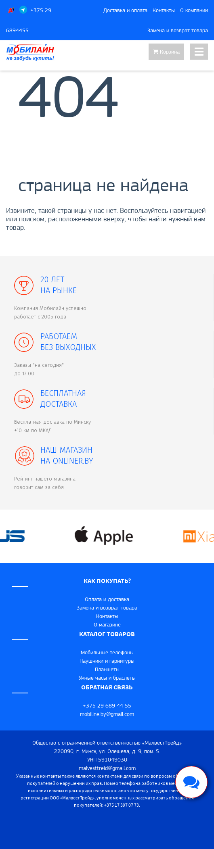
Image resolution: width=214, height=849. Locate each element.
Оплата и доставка (107, 599)
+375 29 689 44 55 (107, 705)
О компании (194, 10)
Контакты (164, 10)
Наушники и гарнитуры (107, 661)
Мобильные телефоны (107, 652)
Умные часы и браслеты (107, 677)
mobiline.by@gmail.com (107, 714)
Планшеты (107, 669)
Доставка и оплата (125, 10)
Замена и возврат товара (177, 30)
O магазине (107, 624)
